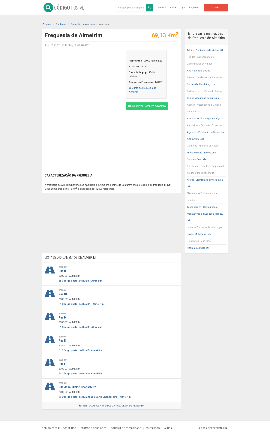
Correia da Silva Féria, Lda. (206, 89)
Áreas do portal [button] (167, 7)
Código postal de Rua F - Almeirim (80, 372)
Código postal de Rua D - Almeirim (80, 326)
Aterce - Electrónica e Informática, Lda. (206, 191)
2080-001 (63, 267)
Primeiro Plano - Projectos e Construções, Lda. (206, 163)
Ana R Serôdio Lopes (206, 75)
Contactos (153, 427)
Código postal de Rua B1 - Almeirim (81, 303)
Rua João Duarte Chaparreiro (78, 386)
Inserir (216, 7)
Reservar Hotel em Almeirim (147, 105)
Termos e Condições (93, 427)
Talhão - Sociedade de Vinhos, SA (206, 58)
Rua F (62, 363)
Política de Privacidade (126, 427)
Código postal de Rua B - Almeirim (80, 280)
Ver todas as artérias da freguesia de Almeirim (111, 404)
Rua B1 (63, 294)
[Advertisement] (82, 76)
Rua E (62, 340)
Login (182, 7)
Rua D (62, 317)
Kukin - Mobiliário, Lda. (206, 238)
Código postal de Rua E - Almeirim (80, 349)
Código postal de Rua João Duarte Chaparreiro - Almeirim (95, 395)
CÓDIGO (62, 7)
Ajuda (168, 427)
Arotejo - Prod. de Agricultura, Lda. (206, 123)
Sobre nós (69, 427)
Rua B (62, 271)
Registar (193, 7)
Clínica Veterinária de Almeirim (206, 106)
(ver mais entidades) (198, 247)
